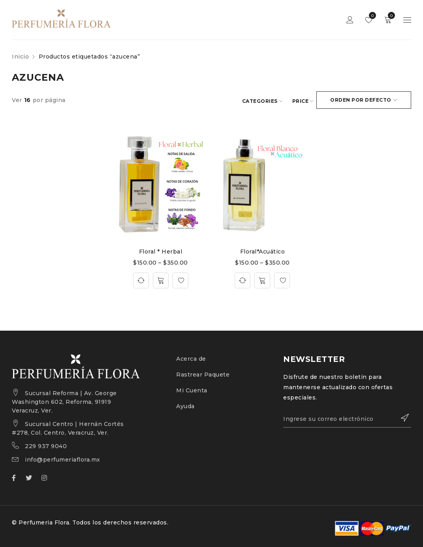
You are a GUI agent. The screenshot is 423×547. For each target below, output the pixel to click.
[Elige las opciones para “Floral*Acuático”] (262, 279)
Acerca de (191, 357)
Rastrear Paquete (202, 373)
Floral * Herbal (160, 250)
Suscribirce (401, 416)
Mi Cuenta (191, 389)
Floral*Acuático (262, 250)
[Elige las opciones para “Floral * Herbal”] (160, 279)
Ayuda (185, 405)
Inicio (20, 56)
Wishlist (370, 15)
